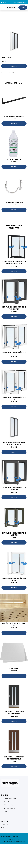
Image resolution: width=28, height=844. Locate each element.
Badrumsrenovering (9, 808)
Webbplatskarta (20, 841)
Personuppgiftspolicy (9, 841)
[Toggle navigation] (3, 7)
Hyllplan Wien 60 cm (14, 668)
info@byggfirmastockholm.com (19, 2)
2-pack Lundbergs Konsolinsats (14, 116)
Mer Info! (14, 66)
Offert (23, 7)
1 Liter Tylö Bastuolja (14, 159)
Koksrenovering (8, 805)
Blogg (5, 814)
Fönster (10, 57)
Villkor (18, 839)
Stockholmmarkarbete (10, 799)
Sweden (4, 2)
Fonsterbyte (7, 802)
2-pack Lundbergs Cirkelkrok (14, 202)
